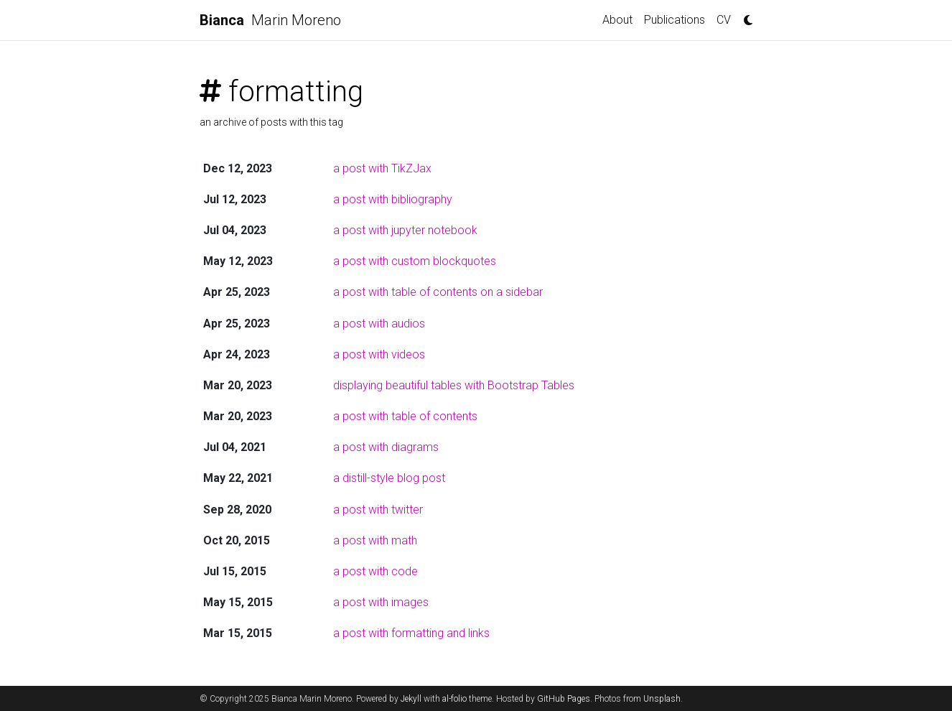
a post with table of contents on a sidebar (438, 292)
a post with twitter (378, 509)
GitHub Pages (563, 699)
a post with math (375, 540)
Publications (674, 20)
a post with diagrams (386, 447)
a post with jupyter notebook (405, 230)
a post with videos (379, 354)
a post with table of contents (405, 416)
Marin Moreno (270, 20)
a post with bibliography (392, 199)
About (617, 20)
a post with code (375, 571)
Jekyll (411, 699)
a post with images (381, 602)
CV (724, 20)
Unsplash (662, 699)
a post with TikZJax (382, 168)
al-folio (454, 699)
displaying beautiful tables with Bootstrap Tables (453, 385)
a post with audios (379, 323)
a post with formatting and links (411, 633)
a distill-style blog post (389, 478)
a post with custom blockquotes (414, 261)
